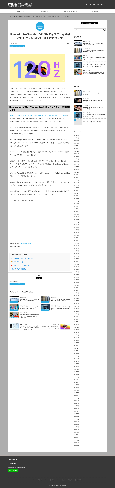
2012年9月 (76, 353)
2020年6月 (76, 159)
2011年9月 (76, 385)
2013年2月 (76, 340)
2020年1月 (76, 172)
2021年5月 (76, 143)
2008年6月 (76, 419)
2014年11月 (76, 287)
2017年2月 (76, 232)
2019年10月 (76, 180)
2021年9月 (76, 135)
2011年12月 (76, 377)
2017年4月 (76, 227)
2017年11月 (76, 209)
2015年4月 (76, 277)
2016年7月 (76, 251)
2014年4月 (76, 306)
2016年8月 (76, 248)
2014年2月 (76, 311)
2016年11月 (76, 240)
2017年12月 (76, 206)
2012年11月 (76, 348)
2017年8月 (76, 216)
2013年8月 (76, 327)
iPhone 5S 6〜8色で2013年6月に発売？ (92, 122)
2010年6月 (76, 390)
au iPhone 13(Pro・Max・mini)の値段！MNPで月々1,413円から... (94, 58)
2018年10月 (76, 195)
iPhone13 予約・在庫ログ (20, 4)
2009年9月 (76, 398)
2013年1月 (76, 343)
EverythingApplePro (27, 243)
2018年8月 (76, 201)
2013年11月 (76, 319)
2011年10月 (76, 382)
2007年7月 (76, 445)
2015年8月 (76, 266)
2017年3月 (76, 230)
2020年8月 (76, 153)
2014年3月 (76, 308)
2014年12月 (76, 285)
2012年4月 (76, 366)
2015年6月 (76, 272)
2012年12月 (76, 345)
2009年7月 (76, 400)
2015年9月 (76, 264)
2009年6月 (76, 403)
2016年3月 (76, 253)
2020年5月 (76, 161)
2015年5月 (76, 274)
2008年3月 (76, 427)
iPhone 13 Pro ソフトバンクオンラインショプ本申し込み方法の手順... (94, 44)
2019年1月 (76, 188)
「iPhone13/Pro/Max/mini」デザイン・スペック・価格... (94, 93)
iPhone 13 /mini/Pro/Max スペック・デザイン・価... (93, 101)
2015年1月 (76, 282)
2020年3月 (76, 167)
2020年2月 (76, 169)
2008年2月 (76, 429)
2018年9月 (76, 198)
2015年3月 (76, 279)
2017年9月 (76, 214)
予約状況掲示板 (94, 11)
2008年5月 (76, 421)
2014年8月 (76, 295)
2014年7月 (76, 298)
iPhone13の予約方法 (45, 11)
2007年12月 (76, 435)
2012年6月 (76, 361)
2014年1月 (76, 314)
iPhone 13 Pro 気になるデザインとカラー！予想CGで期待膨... (94, 108)
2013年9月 (76, 324)
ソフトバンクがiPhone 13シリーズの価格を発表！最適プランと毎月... (94, 115)
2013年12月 (76, 316)
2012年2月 (76, 371)
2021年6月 (76, 140)
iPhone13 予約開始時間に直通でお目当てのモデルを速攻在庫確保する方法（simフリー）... (94, 73)
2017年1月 (76, 235)
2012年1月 (76, 374)
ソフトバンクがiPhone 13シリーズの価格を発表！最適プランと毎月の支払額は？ (60, 308)
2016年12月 (76, 237)
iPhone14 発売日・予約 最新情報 (70, 11)
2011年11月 (76, 379)
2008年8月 (76, 414)
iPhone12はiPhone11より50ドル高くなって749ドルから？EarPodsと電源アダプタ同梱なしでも (29, 327)
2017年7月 (76, 219)
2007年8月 (76, 442)
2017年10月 (76, 211)
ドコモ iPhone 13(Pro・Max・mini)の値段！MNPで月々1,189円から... (94, 51)
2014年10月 (76, 290)
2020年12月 (76, 146)
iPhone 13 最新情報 (20, 11)
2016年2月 (76, 256)
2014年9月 (76, 293)
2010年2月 (76, 393)
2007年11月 (76, 437)
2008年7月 (76, 416)
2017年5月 (76, 224)
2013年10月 (76, 322)
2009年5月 (76, 406)
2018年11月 (76, 193)
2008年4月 (76, 424)
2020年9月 (76, 151)
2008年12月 (76, 411)
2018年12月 (76, 190)
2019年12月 (76, 174)
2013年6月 (76, 332)
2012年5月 (76, 364)
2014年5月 (76, 303)
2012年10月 (76, 350)
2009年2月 (76, 408)
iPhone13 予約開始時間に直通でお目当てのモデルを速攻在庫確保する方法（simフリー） (29, 316)
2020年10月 (76, 148)
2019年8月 (76, 185)
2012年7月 (76, 358)
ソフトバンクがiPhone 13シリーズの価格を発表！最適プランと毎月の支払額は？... (94, 65)
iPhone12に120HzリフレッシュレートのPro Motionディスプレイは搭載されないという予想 (38, 115)
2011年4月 (76, 387)
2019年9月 (76, 182)
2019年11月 (76, 177)
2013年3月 (76, 337)
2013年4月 (76, 335)
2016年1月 (76, 258)
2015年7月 (76, 269)
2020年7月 (76, 156)
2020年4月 (76, 164)
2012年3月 (76, 369)
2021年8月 (76, 138)
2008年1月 (76, 432)
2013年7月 (76, 329)
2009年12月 (76, 395)
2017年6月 (76, 222)
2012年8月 (76, 356)
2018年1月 (76, 203)
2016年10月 (76, 243)
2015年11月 (76, 261)
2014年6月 (76, 300)
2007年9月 (76, 440)
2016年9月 (76, 245)
